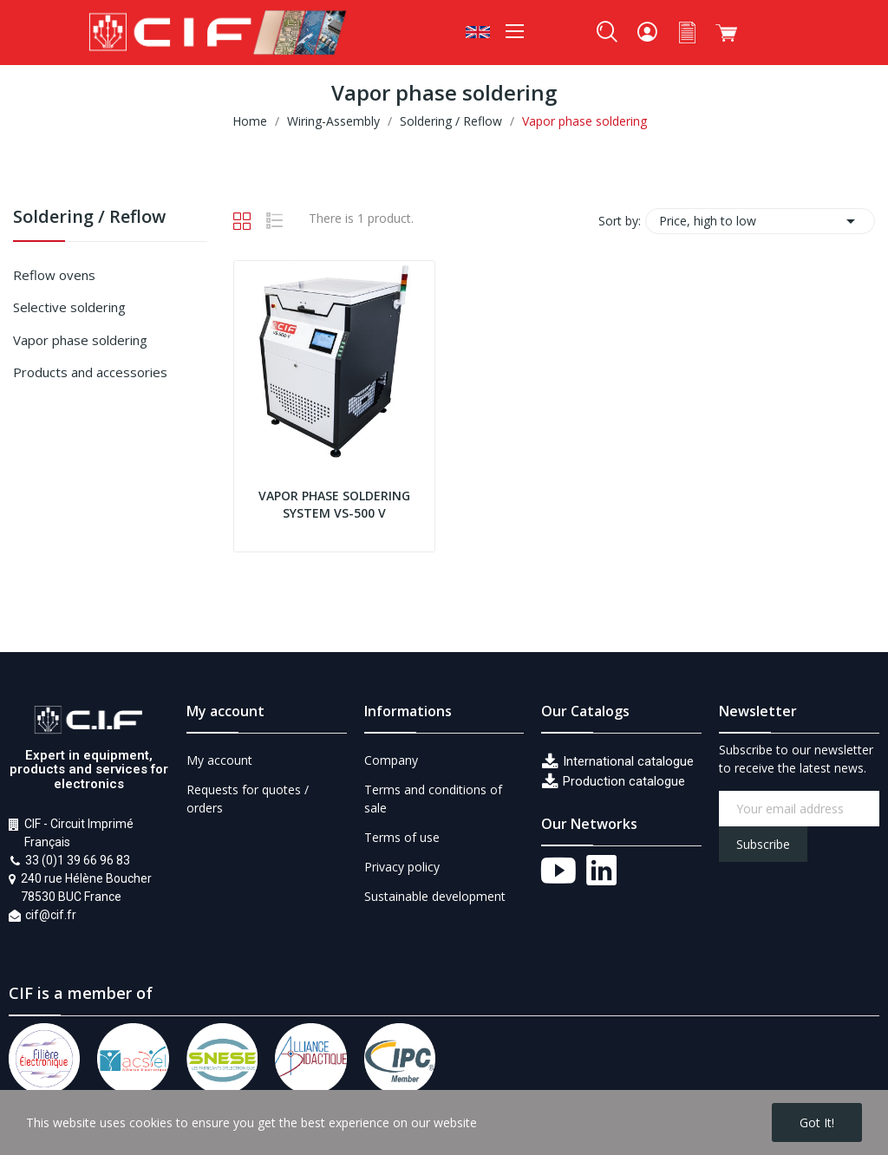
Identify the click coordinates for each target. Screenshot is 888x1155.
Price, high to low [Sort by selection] (760, 221)
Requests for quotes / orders (247, 798)
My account (219, 760)
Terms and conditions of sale (433, 798)
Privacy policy (402, 866)
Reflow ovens (54, 275)
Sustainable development (435, 896)
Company (391, 760)
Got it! (817, 1122)
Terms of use (402, 837)
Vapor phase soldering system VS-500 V (334, 504)
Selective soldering (69, 307)
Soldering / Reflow (89, 218)
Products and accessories (90, 372)
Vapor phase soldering (80, 340)
